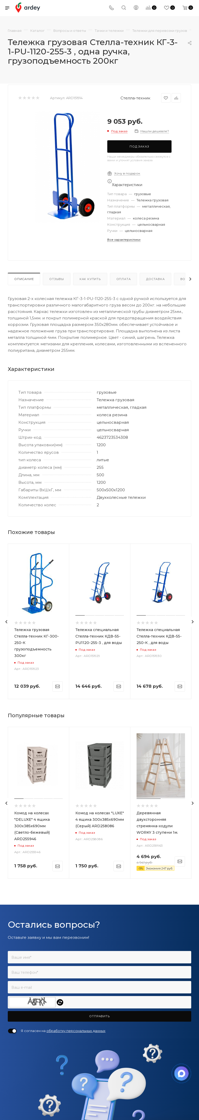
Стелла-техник (135, 98)
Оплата (123, 279)
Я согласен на (63, 1031)
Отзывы (56, 279)
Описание (24, 279)
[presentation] (6, 622)
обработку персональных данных (75, 1031)
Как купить (90, 279)
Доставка (155, 279)
